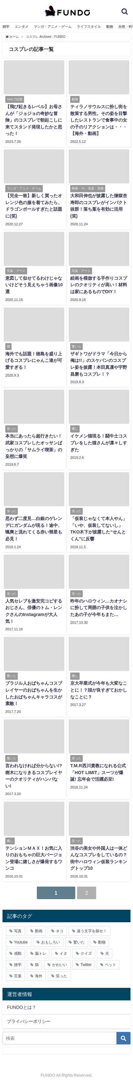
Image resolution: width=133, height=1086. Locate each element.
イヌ (63, 953)
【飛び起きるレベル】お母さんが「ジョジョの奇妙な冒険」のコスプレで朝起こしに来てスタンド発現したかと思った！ (33, 120)
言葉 (18, 976)
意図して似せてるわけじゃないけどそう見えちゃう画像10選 (34, 285)
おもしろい (50, 942)
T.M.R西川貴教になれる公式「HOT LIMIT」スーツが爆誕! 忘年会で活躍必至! (98, 772)
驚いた (79, 942)
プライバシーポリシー (29, 1021)
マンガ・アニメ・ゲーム (52, 26)
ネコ (59, 931)
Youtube (21, 942)
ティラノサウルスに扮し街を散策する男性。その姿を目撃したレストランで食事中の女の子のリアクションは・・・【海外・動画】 (98, 120)
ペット (110, 965)
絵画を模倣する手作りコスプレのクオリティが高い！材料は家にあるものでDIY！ (98, 285)
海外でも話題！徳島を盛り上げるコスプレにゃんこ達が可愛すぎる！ (33, 360)
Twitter (86, 965)
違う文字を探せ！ (92, 931)
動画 (38, 931)
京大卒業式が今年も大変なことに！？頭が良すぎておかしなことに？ (98, 690)
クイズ (86, 953)
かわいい (59, 965)
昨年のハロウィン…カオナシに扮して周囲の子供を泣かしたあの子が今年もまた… (98, 608)
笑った (61, 976)
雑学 (5, 26)
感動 (18, 953)
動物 (109, 26)
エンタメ (21, 26)
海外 (38, 976)
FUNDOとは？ (21, 1007)
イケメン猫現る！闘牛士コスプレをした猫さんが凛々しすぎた (98, 443)
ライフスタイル (89, 26)
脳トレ (40, 953)
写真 (18, 931)
